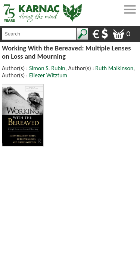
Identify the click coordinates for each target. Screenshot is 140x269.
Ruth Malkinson (114, 68)
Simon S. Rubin (47, 68)
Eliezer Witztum (48, 75)
